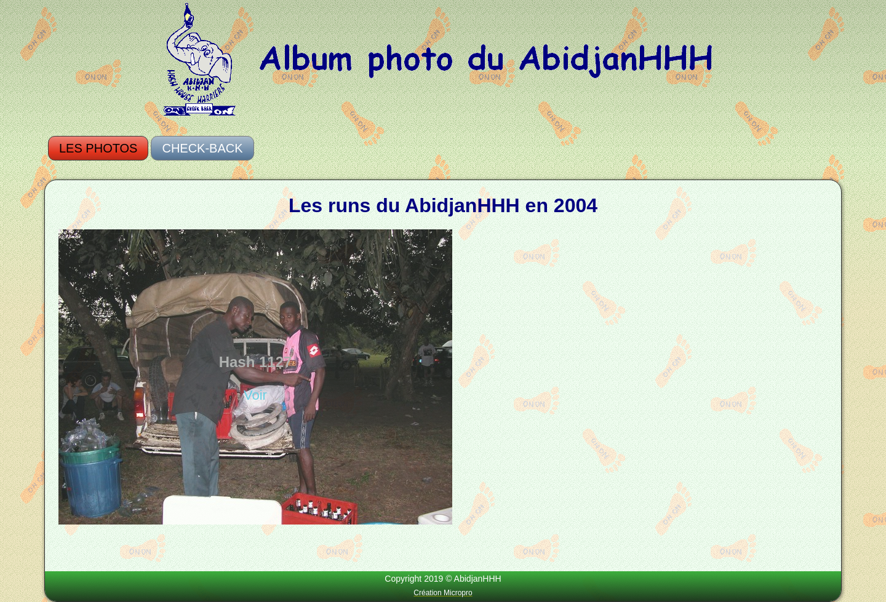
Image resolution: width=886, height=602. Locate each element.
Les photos (98, 148)
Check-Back (202, 148)
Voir (255, 395)
